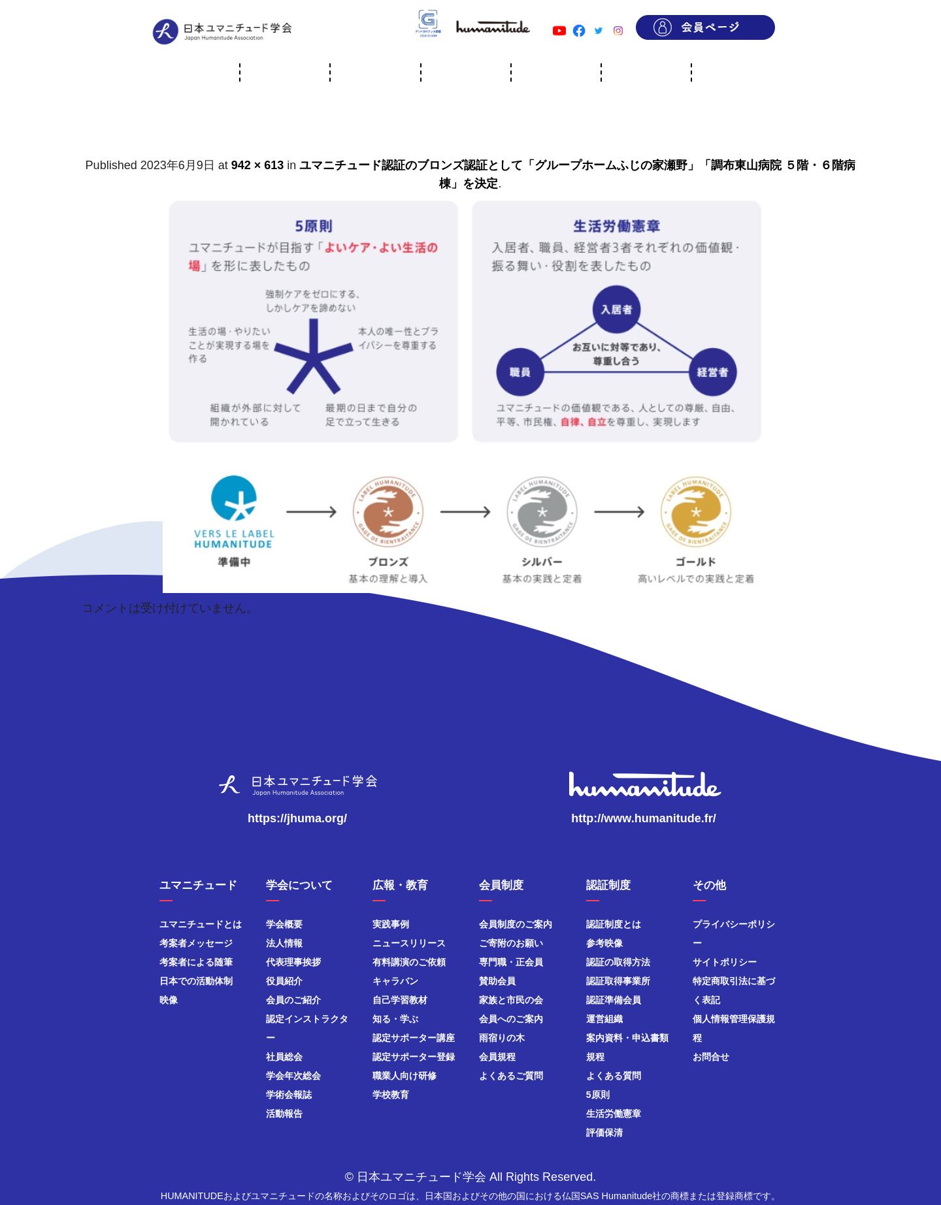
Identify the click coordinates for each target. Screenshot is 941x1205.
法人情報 (284, 943)
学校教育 (390, 1094)
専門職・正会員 (511, 962)
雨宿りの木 (502, 1038)
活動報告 (284, 1113)
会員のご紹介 (293, 1000)
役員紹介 (284, 981)
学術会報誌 (289, 1094)
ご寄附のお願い (511, 943)
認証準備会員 (613, 1000)
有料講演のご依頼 (409, 962)
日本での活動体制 (196, 981)
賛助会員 (497, 981)
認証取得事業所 (618, 981)
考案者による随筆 (196, 962)
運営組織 (604, 1019)
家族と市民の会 (511, 1000)
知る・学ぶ (395, 1019)
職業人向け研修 (404, 1075)
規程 (595, 1057)
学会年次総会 (293, 1075)
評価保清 (604, 1132)
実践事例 (390, 924)
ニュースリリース (409, 943)
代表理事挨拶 (293, 962)
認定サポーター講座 (413, 1038)
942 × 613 (257, 165)
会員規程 (497, 1057)
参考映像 (604, 943)
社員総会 (284, 1057)
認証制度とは (613, 924)
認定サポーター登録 (413, 1057)
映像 (168, 1000)
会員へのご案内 (511, 1019)
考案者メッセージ (196, 943)
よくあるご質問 (511, 1075)
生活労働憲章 (613, 1113)
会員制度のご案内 (515, 924)
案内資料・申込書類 (627, 1038)
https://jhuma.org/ (297, 818)
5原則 (598, 1094)
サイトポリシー (725, 962)
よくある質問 (613, 1075)
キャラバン (395, 981)
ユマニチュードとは (200, 924)
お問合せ (711, 1057)
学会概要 (284, 924)
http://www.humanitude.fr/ (643, 818)
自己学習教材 (399, 1000)
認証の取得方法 (618, 962)
